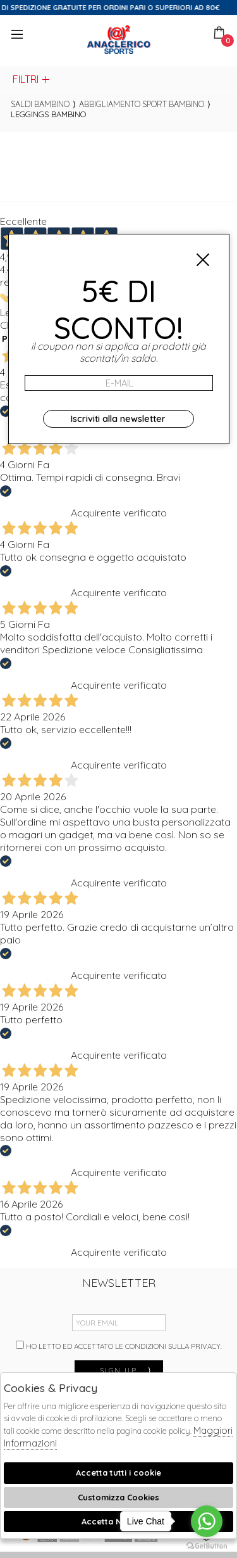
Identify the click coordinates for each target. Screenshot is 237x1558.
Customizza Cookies (118, 1497)
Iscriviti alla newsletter (118, 419)
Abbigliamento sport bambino (141, 104)
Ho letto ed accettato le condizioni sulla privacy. (119, 1346)
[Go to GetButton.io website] (206, 1545)
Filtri (32, 79)
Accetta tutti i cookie (118, 1472)
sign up (126, 1370)
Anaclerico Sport (118, 39)
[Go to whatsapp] (206, 1521)
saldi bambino (40, 104)
